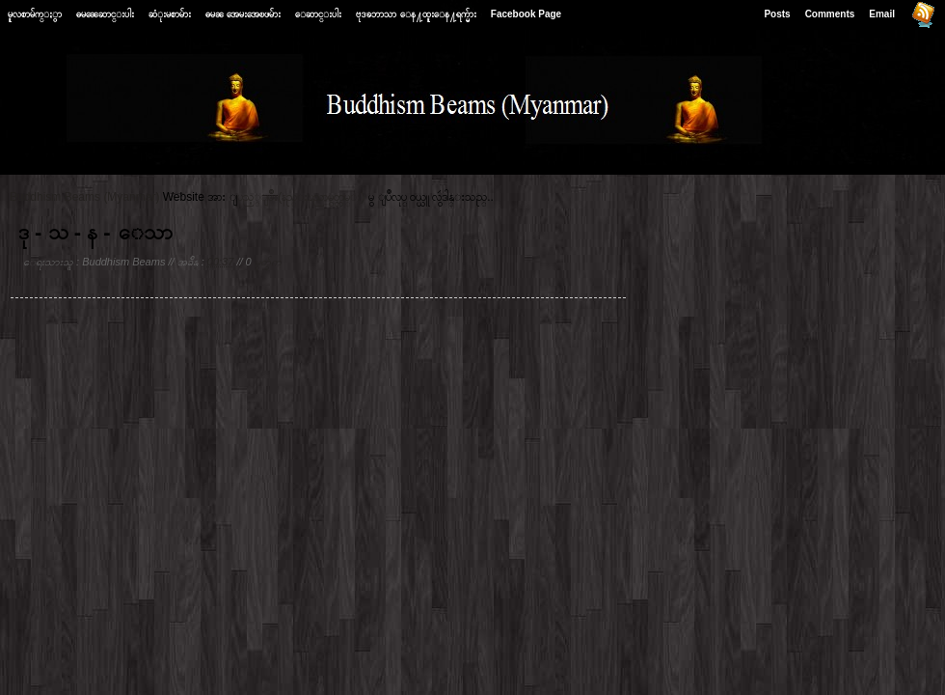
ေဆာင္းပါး (318, 14)
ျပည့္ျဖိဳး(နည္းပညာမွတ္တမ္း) (300, 197)
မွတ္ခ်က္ (268, 261)
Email (882, 14)
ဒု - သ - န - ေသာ (95, 232)
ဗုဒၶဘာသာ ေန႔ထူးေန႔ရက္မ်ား (416, 14)
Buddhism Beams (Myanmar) (84, 197)
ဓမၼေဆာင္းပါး (105, 14)
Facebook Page (526, 14)
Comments (830, 14)
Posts (777, 14)
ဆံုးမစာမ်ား (169, 14)
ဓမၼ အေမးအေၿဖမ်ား (243, 14)
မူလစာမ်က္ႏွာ (35, 14)
